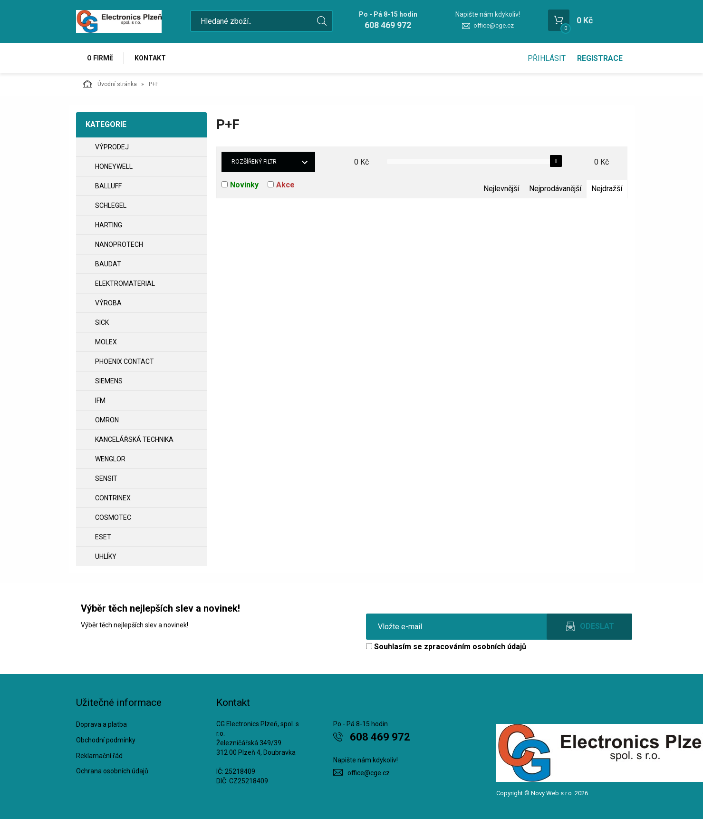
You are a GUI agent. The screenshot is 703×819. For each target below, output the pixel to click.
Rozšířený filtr (254, 161)
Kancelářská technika (134, 439)
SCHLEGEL (110, 205)
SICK (102, 322)
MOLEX (106, 342)
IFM (100, 400)
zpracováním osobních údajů (475, 646)
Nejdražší (606, 188)
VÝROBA (108, 303)
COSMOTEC (113, 517)
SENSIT (106, 478)
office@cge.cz (493, 25)
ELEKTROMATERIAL (125, 283)
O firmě (100, 58)
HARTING (108, 225)
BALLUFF (108, 186)
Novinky (244, 184)
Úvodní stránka (110, 83)
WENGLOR (110, 459)
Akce (285, 184)
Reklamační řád (99, 756)
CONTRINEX (113, 498)
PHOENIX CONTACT (124, 361)
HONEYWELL (114, 166)
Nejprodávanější (555, 188)
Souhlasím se (446, 646)
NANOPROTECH (119, 244)
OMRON (107, 420)
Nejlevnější (501, 188)
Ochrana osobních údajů (112, 771)
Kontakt (150, 58)
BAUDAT (108, 264)
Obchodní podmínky (105, 740)
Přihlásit (547, 58)
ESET (103, 537)
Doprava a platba (101, 724)
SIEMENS (109, 381)
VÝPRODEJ (112, 147)
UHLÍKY (105, 556)
